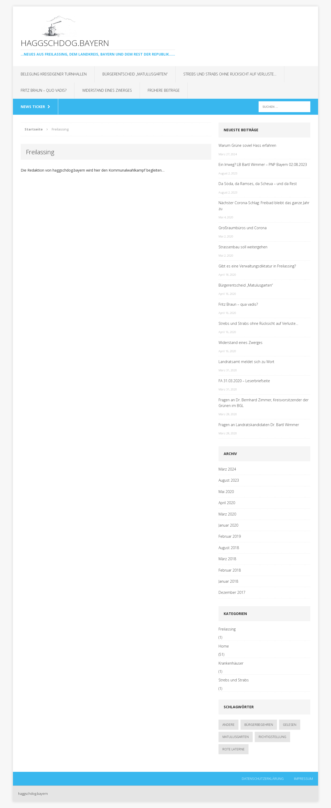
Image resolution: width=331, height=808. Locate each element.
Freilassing (227, 629)
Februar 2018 (230, 570)
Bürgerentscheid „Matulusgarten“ (135, 74)
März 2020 (227, 514)
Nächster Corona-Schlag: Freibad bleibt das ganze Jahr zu (264, 205)
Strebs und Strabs (234, 680)
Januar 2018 (228, 581)
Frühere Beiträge (164, 90)
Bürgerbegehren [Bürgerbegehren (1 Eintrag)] (258, 724)
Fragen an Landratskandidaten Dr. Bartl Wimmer (259, 424)
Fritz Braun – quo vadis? (43, 90)
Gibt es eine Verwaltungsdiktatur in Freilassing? (257, 266)
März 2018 (227, 558)
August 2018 (229, 547)
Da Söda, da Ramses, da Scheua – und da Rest (258, 183)
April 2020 (227, 502)
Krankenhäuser (231, 663)
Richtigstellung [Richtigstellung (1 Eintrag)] (272, 737)
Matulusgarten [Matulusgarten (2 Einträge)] (235, 737)
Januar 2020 (228, 525)
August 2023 (229, 480)
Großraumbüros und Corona (243, 227)
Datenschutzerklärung (263, 778)
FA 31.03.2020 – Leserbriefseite (244, 380)
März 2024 (227, 469)
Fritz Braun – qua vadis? (238, 304)
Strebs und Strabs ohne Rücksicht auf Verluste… (229, 74)
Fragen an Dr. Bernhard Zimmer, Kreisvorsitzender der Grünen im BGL (264, 402)
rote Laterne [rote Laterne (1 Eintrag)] (233, 749)
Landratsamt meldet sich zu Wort (246, 361)
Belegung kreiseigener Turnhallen (54, 74)
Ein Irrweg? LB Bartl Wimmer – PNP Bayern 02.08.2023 (263, 164)
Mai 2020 (226, 491)
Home (224, 646)
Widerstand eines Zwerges (107, 90)
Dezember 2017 (232, 592)
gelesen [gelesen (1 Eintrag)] (289, 724)
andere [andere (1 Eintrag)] (228, 724)
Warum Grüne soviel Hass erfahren (247, 145)
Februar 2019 (230, 536)
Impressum (303, 778)
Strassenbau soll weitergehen (243, 246)
